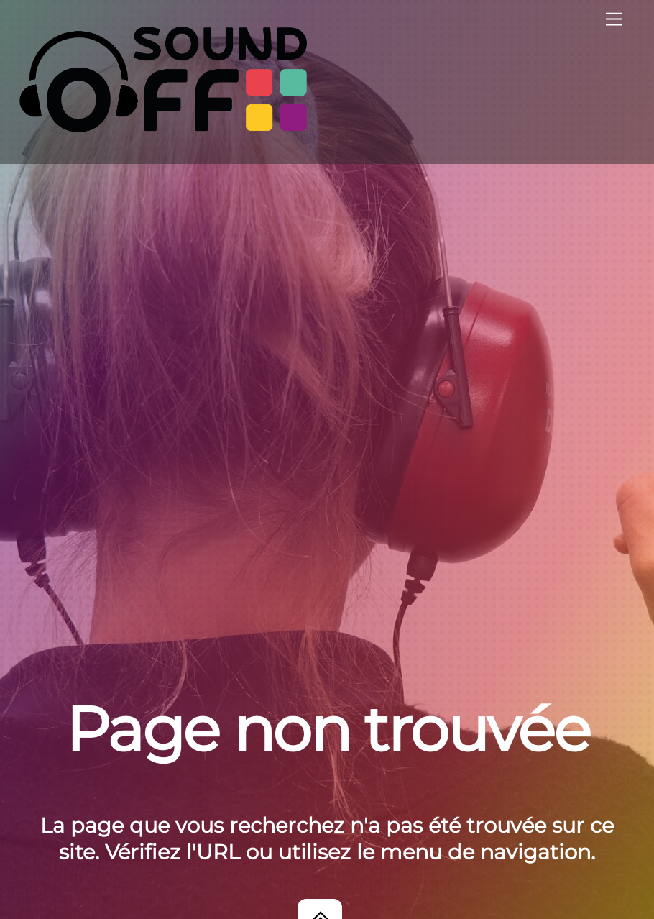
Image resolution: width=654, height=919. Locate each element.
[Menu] (613, 20)
